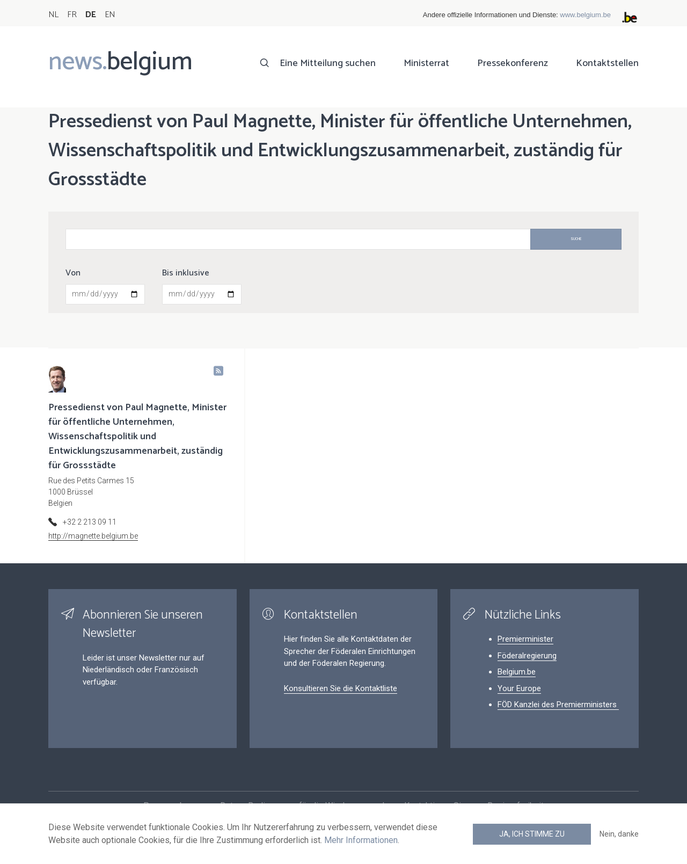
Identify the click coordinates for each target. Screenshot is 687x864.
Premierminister (525, 639)
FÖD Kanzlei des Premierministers (558, 704)
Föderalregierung (527, 655)
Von (73, 273)
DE (90, 15)
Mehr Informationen (361, 840)
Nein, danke (619, 834)
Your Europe (519, 688)
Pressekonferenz (512, 63)
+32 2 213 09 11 (89, 522)
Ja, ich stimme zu (532, 834)
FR (72, 15)
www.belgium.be (585, 15)
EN (110, 15)
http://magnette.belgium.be (93, 536)
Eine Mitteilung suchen (328, 63)
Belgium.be (517, 672)
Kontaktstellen (607, 63)
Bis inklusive (185, 273)
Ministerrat (426, 63)
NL (53, 15)
